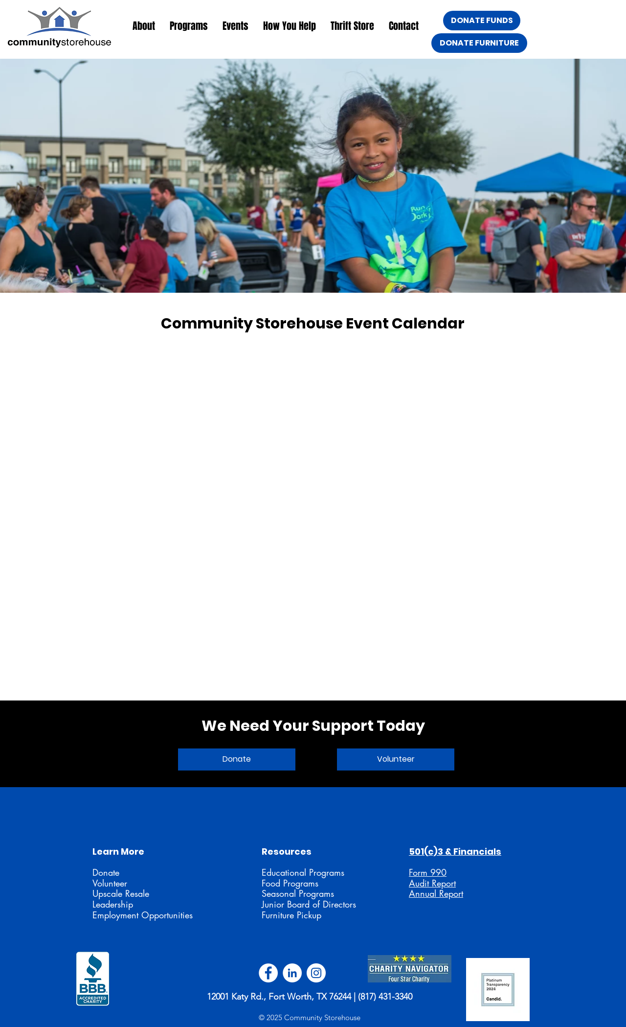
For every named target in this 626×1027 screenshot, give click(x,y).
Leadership (112, 904)
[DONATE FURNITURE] (479, 43)
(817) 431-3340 (385, 996)
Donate (105, 872)
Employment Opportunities (142, 915)
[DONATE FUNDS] (481, 20)
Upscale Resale (120, 893)
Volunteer (109, 883)
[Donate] (236, 759)
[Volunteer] (395, 759)
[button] (143, 26)
